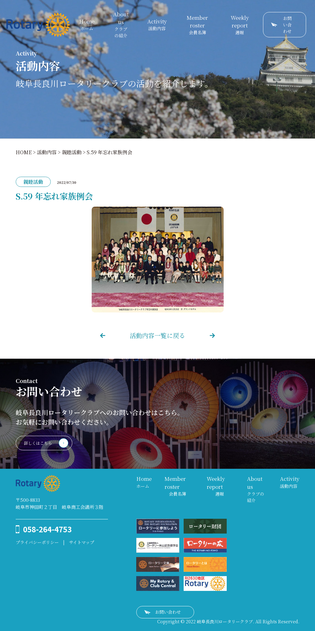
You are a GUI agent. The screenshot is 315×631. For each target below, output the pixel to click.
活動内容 (157, 24)
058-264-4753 (47, 529)
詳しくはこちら (38, 443)
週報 (239, 24)
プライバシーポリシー (37, 542)
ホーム (86, 24)
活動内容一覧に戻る (157, 335)
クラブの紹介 (121, 24)
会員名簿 (197, 24)
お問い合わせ (287, 24)
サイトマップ (81, 542)
